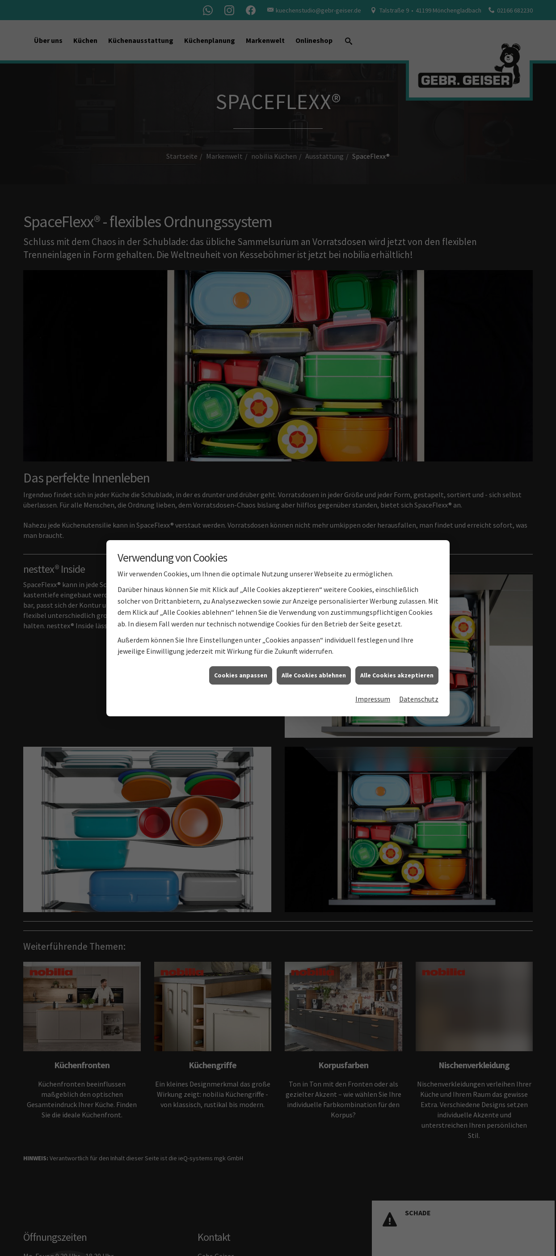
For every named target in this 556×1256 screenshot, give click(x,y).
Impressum (372, 673)
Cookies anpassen (240, 649)
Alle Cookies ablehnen (314, 649)
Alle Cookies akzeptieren (397, 649)
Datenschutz (418, 673)
